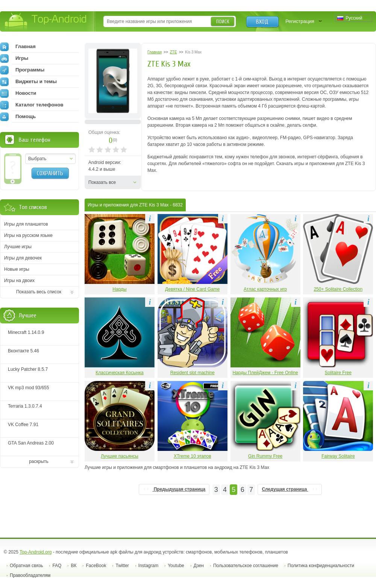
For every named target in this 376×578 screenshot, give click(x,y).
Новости (18, 93)
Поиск (222, 21)
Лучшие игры (18, 246)
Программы (22, 70)
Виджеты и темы (28, 81)
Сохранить (50, 173)
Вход (262, 21)
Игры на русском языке (28, 235)
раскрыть (39, 461)
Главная (18, 46)
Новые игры (16, 269)
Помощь (18, 116)
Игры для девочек (23, 258)
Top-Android (46, 22)
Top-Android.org (36, 552)
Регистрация (299, 21)
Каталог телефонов (32, 105)
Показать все (102, 182)
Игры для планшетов (26, 224)
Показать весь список (38, 291)
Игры (14, 58)
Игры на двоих (19, 280)
